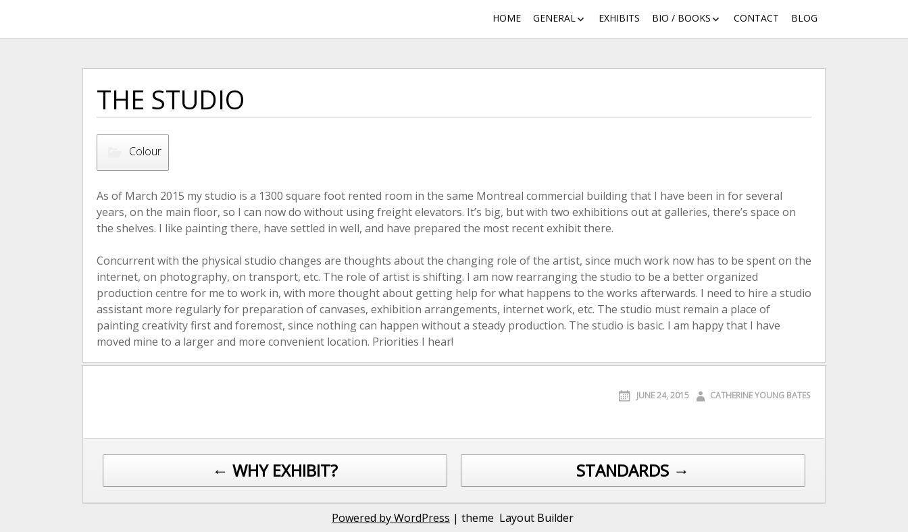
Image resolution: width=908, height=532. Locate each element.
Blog (804, 17)
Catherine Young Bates (760, 395)
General (554, 17)
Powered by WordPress (391, 517)
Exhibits (619, 17)
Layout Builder (536, 517)
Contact (756, 17)
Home (507, 17)
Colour (145, 151)
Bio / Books (681, 17)
